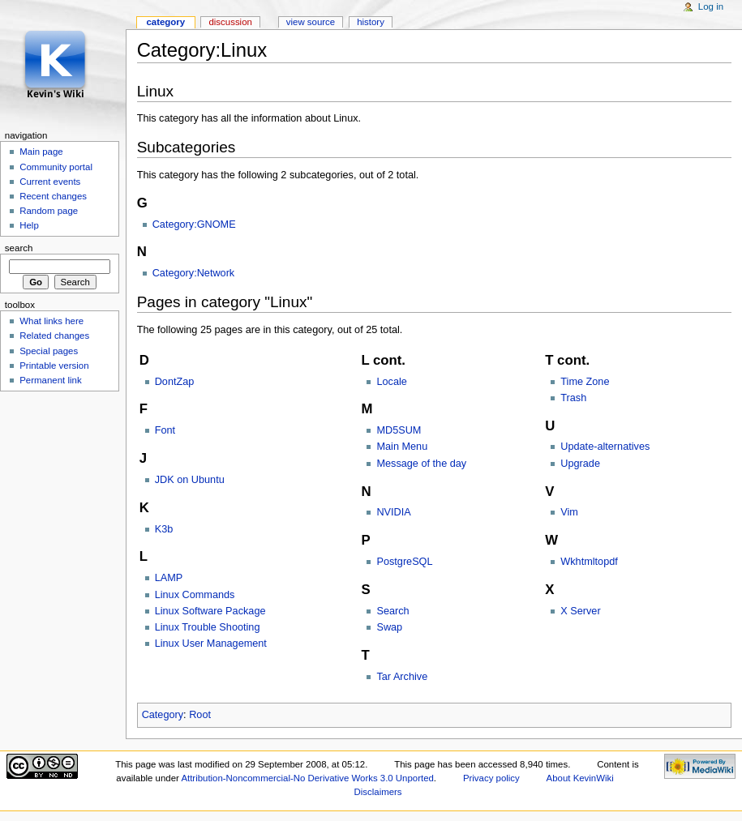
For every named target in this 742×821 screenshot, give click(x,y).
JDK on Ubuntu (190, 479)
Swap (389, 627)
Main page (41, 151)
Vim (569, 512)
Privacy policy (491, 778)
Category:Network (193, 273)
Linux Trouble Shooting (207, 627)
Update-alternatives (605, 446)
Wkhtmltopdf (589, 561)
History (370, 22)
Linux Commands (195, 595)
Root (200, 715)
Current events (49, 181)
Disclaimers (378, 792)
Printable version (53, 365)
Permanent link (50, 380)
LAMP (169, 578)
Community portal (55, 167)
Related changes (54, 335)
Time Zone (584, 381)
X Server (580, 611)
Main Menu (401, 446)
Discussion (229, 22)
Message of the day (421, 463)
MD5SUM (398, 430)
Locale (391, 381)
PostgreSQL (404, 561)
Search (392, 611)
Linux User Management (211, 643)
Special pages (48, 351)
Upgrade (580, 463)
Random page (48, 211)
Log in (710, 6)
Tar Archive (401, 676)
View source (310, 22)
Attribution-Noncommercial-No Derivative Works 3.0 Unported (307, 778)
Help (29, 225)
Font (165, 430)
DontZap (175, 381)
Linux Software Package (210, 611)
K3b (164, 529)
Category (162, 715)
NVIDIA (393, 512)
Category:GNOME (194, 224)
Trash (573, 398)
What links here (51, 321)
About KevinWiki (580, 778)
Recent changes (53, 196)
